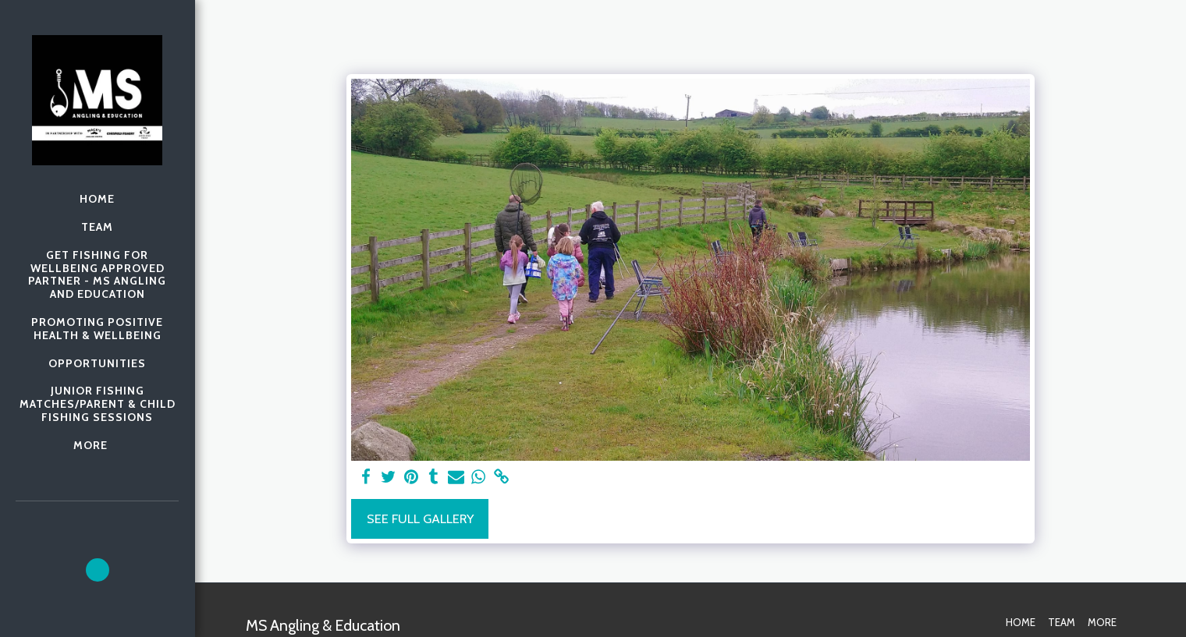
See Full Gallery (420, 518)
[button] (97, 570)
